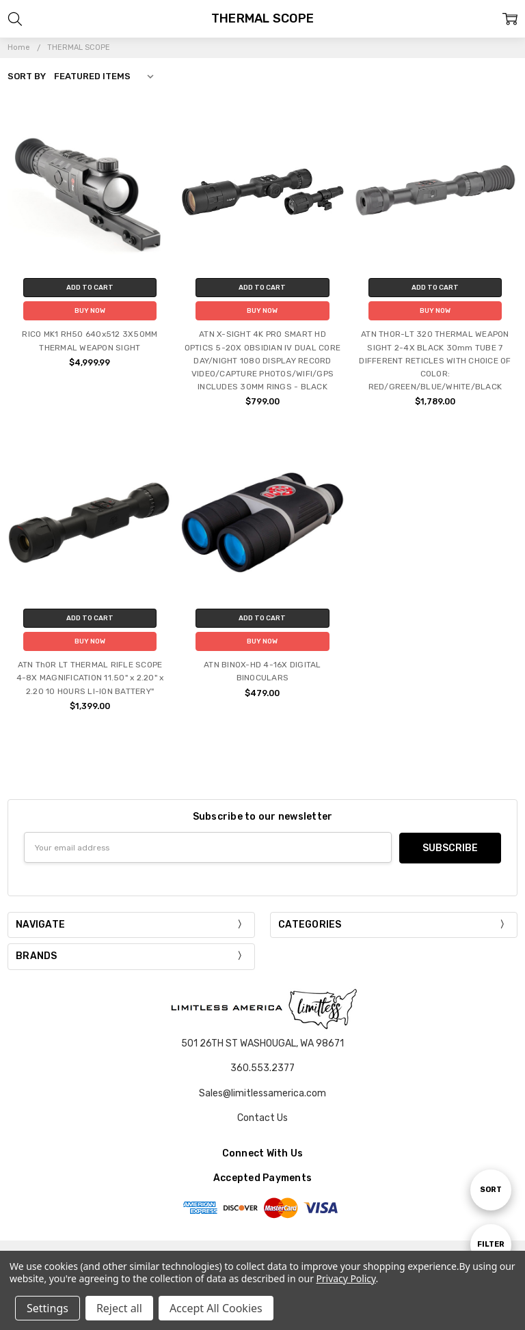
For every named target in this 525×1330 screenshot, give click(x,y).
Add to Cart (89, 287)
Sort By (27, 76)
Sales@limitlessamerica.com (262, 1092)
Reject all (119, 1308)
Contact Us (262, 1117)
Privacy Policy (345, 1278)
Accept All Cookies (216, 1308)
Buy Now (90, 311)
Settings (47, 1308)
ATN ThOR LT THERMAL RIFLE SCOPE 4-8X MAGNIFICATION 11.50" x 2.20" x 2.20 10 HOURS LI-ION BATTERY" (90, 677)
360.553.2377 (262, 1068)
